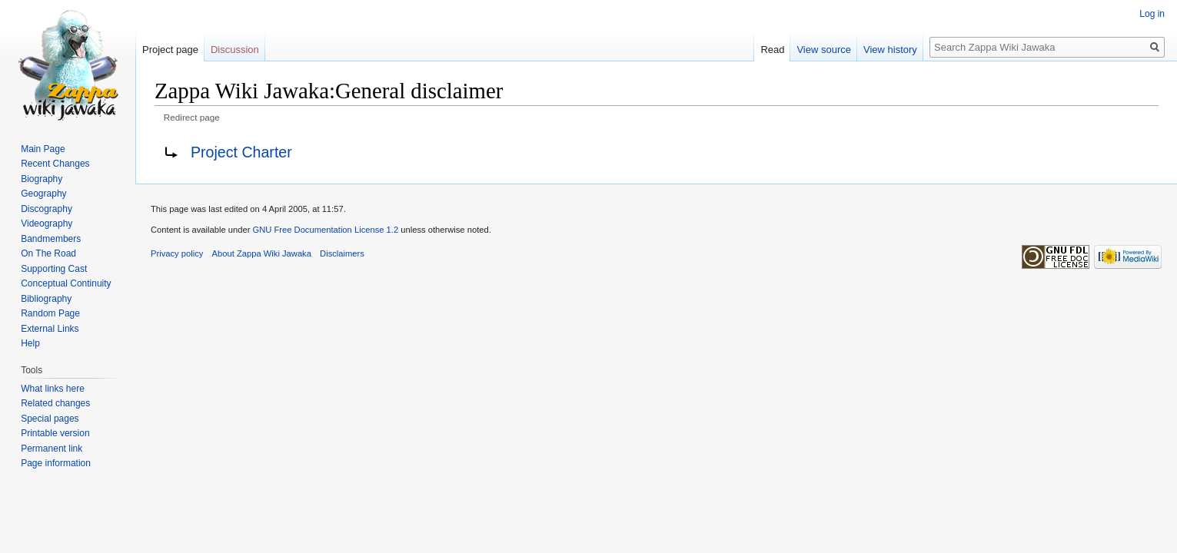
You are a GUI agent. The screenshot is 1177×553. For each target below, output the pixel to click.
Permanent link (51, 448)
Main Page (43, 149)
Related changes (55, 403)
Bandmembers (51, 238)
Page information (56, 463)
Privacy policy (177, 253)
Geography (43, 193)
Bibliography (46, 298)
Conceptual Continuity (66, 283)
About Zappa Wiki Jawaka (261, 253)
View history (890, 49)
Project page (170, 49)
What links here (53, 388)
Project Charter (241, 152)
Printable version (55, 433)
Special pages (49, 418)
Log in (1152, 13)
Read (772, 49)
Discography (46, 209)
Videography (46, 223)
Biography (41, 179)
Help (30, 343)
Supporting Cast (54, 268)
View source (823, 49)
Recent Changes (55, 163)
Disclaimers (342, 253)
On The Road (48, 253)
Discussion (235, 49)
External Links (49, 328)
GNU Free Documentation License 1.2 (325, 229)
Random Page (50, 313)
